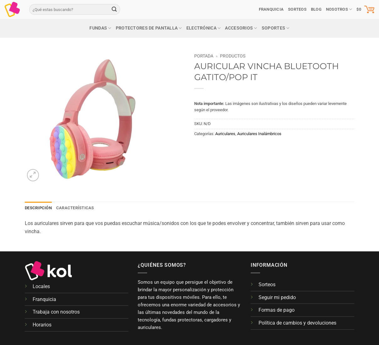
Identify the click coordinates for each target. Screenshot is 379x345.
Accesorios (241, 28)
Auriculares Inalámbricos (259, 133)
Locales (41, 286)
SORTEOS (297, 9)
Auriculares (225, 133)
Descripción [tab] (38, 207)
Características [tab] (75, 207)
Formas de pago (277, 310)
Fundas (100, 28)
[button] (365, 9)
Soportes (276, 28)
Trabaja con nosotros (56, 312)
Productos (232, 55)
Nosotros (339, 9)
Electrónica (203, 28)
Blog (316, 9)
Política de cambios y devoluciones (297, 323)
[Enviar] (114, 9)
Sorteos (267, 285)
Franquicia (271, 9)
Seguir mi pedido (277, 297)
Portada (203, 55)
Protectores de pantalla (149, 28)
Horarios (42, 325)
